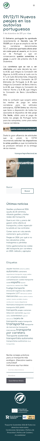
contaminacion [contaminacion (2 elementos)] (12, 280)
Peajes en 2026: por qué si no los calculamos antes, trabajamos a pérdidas (19, 240)
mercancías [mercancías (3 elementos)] (12, 296)
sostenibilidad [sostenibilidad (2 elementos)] (16, 316)
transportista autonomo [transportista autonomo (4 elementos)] (19, 338)
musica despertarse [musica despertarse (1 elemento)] (21, 302)
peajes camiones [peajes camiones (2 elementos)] (24, 310)
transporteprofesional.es (26, 153)
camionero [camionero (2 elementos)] (22, 272)
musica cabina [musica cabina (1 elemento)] (23, 296)
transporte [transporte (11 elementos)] (15, 324)
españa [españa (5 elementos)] (15, 282)
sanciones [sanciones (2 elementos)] (19, 313)
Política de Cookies (24, 433)
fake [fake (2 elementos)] (26, 285)
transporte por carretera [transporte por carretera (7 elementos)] (18, 331)
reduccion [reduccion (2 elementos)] (10, 313)
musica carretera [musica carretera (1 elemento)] (17, 299)
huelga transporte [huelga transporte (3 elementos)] (15, 288)
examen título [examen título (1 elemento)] (19, 285)
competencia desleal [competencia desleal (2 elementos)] (18, 277)
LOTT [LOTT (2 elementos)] (17, 293)
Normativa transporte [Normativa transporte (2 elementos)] (15, 305)
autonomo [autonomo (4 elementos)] (12, 271)
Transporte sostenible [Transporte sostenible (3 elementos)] (17, 336)
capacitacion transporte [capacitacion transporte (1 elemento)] (14, 274)
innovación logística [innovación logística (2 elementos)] (14, 291)
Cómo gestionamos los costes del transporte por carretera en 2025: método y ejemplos (19, 248)
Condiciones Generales (15, 430)
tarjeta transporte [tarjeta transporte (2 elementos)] (25, 321)
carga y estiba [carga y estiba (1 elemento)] (26, 274)
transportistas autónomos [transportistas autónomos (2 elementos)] (16, 341)
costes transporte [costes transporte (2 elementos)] (26, 280)
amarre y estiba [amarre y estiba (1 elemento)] (25, 268)
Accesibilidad (20, 435)
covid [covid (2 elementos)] (8, 283)
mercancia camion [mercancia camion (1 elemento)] (26, 293)
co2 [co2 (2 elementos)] (7, 277)
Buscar (9, 187)
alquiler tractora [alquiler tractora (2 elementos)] (12, 269)
